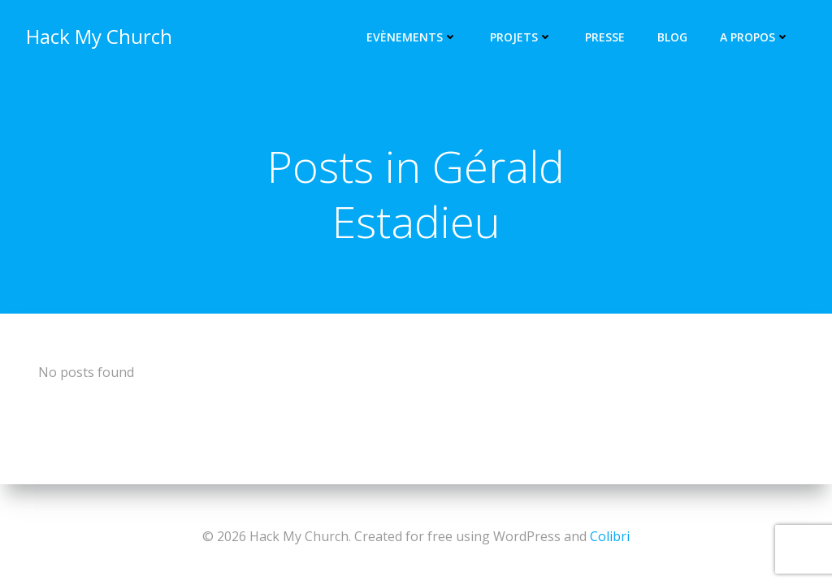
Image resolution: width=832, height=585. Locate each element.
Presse (605, 37)
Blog (672, 37)
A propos (755, 37)
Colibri (610, 536)
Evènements (411, 37)
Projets (521, 37)
